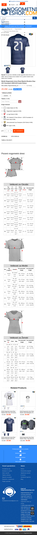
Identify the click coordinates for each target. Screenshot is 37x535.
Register (13, 4)
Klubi (2, 14)
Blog (22, 479)
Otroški (3, 19)
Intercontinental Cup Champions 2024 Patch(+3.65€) (17, 122)
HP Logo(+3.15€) (8, 126)
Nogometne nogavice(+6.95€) (11, 111)
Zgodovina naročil (25, 473)
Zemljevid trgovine (26, 477)
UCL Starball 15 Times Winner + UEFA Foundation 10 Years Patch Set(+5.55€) (17, 118)
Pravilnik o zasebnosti (8, 479)
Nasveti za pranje (7, 477)
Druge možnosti (5, 104)
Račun (22, 468)
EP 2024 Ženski (5, 35)
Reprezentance (5, 24)
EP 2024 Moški (5, 32)
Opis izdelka (15, 136)
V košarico (18, 131)
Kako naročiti (5, 473)
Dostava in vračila (7, 470)
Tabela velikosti (6, 140)
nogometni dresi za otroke (26, 502)
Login (17, 4)
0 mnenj (29, 85)
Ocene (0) (4, 136)
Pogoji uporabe (6, 481)
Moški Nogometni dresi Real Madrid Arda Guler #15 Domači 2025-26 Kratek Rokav (9, 413)
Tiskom (3, 98)
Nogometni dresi (28, 533)
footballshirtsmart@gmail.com (10, 499)
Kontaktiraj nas (6, 468)
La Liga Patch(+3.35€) (9, 114)
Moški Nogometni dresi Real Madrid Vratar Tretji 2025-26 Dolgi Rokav (27, 439)
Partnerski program (26, 470)
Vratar (2, 27)
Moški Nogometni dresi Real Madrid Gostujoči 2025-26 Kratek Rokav (8, 439)
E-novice (23, 475)
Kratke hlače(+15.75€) (9, 108)
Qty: (2, 131)
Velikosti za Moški (7, 93)
